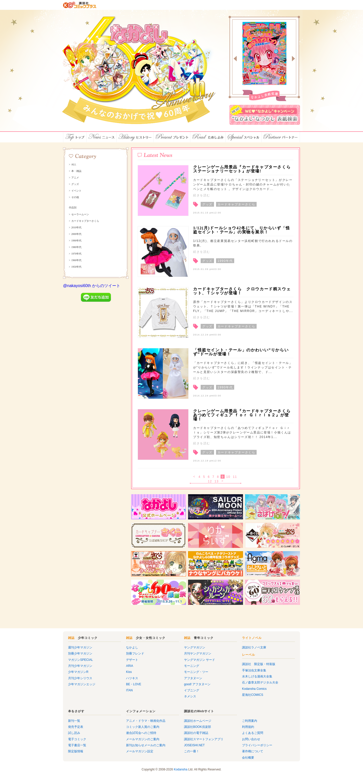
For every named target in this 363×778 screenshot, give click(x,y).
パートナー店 (281, 137)
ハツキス (132, 678)
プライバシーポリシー (257, 745)
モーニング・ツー (196, 672)
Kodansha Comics (254, 689)
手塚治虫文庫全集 (254, 670)
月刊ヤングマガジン (197, 653)
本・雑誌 (76, 171)
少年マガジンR (78, 672)
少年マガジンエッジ (81, 684)
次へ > (223, 481)
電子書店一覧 (77, 745)
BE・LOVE (133, 684)
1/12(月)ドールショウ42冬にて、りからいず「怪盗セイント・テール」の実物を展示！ (241, 230)
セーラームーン (80, 214)
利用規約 (248, 727)
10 (228, 477)
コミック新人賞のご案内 (142, 727)
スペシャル (244, 137)
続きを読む (201, 195)
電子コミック (77, 739)
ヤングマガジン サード (199, 660)
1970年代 (76, 254)
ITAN (129, 690)
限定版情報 (75, 751)
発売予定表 (75, 727)
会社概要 (248, 757)
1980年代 (76, 247)
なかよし (132, 647)
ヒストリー (135, 137)
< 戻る (194, 477)
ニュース (101, 137)
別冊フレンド (135, 653)
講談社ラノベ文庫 (254, 647)
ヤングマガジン (194, 647)
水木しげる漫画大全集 (257, 676)
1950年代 (76, 267)
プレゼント (172, 137)
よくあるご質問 (252, 733)
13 (217, 481)
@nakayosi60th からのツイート (91, 286)
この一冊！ (191, 751)
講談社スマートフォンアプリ (203, 739)
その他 (75, 197)
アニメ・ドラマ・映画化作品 (145, 721)
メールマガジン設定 (139, 751)
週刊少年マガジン (80, 647)
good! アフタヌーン (197, 684)
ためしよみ (208, 137)
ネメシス (190, 696)
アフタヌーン (193, 678)
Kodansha (180, 769)
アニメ (75, 177)
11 (235, 477)
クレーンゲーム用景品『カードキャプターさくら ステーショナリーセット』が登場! (242, 169)
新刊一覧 (74, 721)
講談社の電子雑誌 (196, 733)
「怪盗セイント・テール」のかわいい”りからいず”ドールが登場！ (241, 352)
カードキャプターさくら (85, 221)
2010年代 (76, 227)
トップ (74, 137)
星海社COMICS (252, 695)
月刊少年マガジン (80, 666)
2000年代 (76, 234)
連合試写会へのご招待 (141, 733)
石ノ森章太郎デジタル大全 (260, 682)
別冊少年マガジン (80, 653)
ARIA (129, 666)
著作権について (252, 751)
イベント (76, 191)
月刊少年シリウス (80, 678)
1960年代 (76, 260)
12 (210, 481)
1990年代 (76, 240)
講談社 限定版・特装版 (258, 664)
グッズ (75, 184)
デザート (132, 660)
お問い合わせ (251, 739)
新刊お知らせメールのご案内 (145, 745)
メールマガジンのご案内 (142, 739)
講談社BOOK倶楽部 (197, 727)
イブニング (191, 690)
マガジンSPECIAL (80, 660)
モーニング (191, 666)
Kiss (129, 672)
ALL (73, 164)
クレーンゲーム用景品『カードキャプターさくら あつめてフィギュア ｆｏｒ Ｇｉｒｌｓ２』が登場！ (244, 415)
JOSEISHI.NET (194, 745)
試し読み (74, 733)
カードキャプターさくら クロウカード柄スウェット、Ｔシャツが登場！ (242, 291)
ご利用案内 (249, 721)
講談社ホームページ (197, 721)
